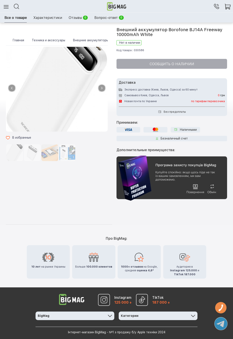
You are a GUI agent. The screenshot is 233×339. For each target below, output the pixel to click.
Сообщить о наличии (172, 64)
